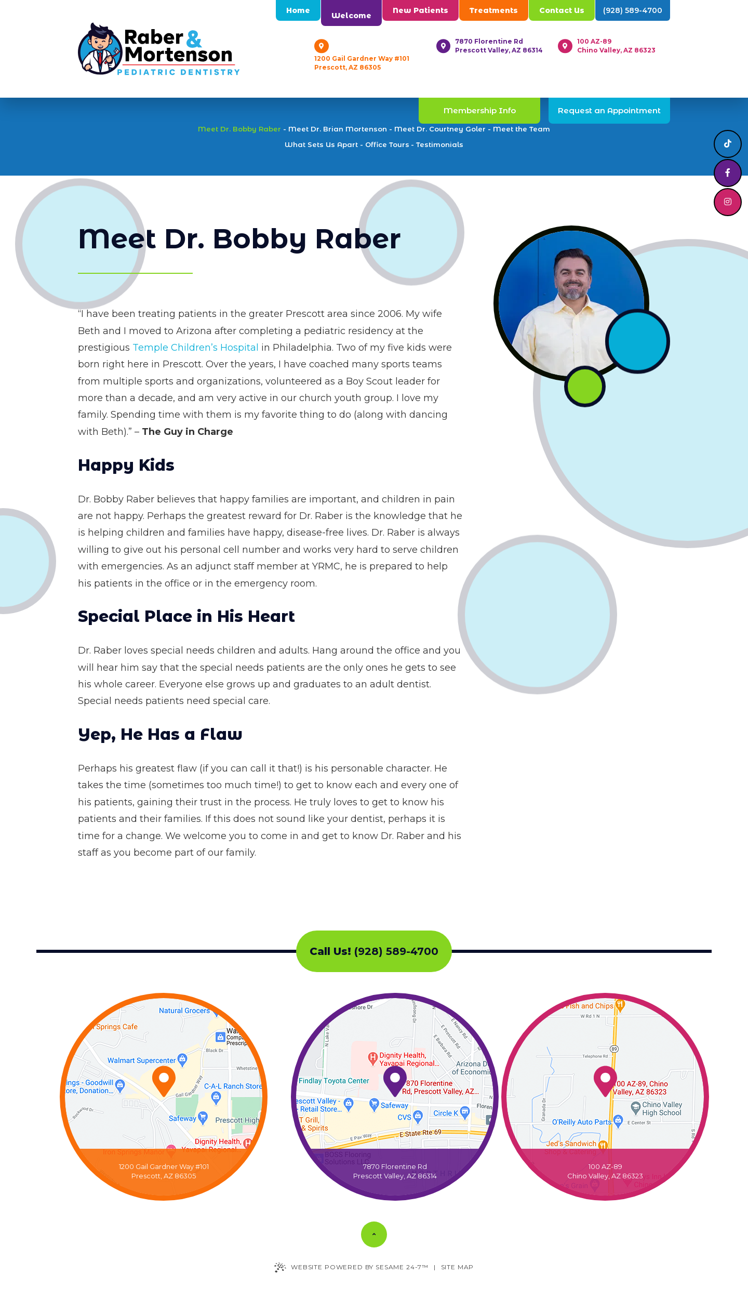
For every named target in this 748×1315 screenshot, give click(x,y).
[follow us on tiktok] (728, 144)
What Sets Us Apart (321, 144)
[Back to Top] (374, 1234)
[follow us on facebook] (728, 173)
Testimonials (439, 144)
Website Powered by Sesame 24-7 (351, 1267)
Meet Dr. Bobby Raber (239, 129)
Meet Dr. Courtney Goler (440, 129)
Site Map (457, 1267)
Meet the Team (521, 129)
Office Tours (387, 144)
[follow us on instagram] (728, 202)
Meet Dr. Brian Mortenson (337, 129)
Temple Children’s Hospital (195, 347)
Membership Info (480, 110)
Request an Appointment (609, 110)
